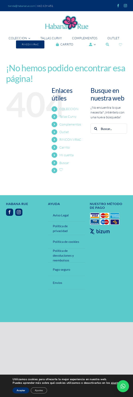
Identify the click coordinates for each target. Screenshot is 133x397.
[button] (123, 386)
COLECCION (68, 109)
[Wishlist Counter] (120, 44)
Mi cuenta (66, 155)
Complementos (70, 124)
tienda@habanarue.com (21, 5)
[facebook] (118, 5)
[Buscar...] (109, 129)
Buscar (64, 163)
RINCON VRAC (70, 140)
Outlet (64, 132)
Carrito (64, 147)
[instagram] (125, 5)
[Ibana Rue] (67, 17)
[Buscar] (107, 44)
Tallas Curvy (68, 117)
